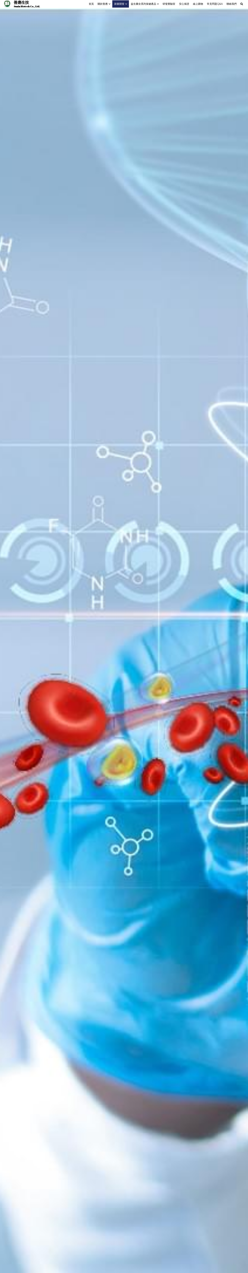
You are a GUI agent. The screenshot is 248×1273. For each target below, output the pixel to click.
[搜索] (241, 4)
